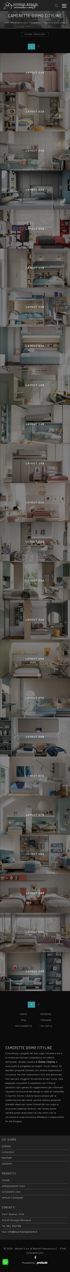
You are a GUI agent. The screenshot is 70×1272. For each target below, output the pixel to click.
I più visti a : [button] (46, 1026)
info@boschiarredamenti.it (22, 1232)
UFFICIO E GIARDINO (12, 1197)
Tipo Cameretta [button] (23, 1026)
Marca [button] (23, 1014)
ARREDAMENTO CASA (13, 1186)
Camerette (36, 23)
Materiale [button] (45, 1014)
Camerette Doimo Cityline (55, 23)
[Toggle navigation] (64, 6)
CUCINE (6, 1180)
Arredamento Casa (19, 23)
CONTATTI (7, 1164)
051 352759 (13, 1226)
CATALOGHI (8, 1152)
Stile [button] (23, 1020)
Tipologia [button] (46, 1020)
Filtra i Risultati (35, 34)
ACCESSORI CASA (11, 1192)
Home (6, 23)
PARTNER (7, 1158)
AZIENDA (6, 1146)
